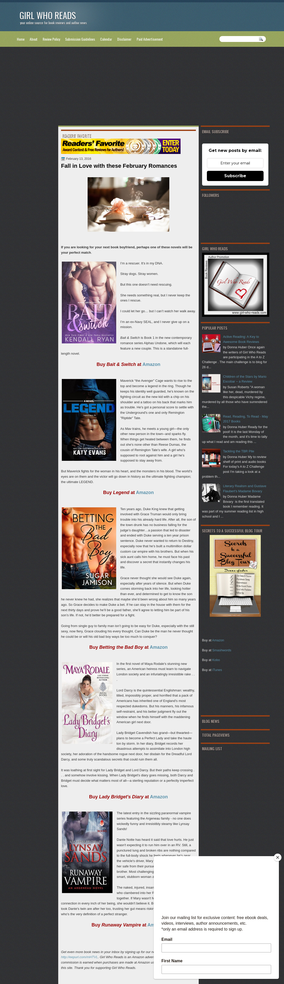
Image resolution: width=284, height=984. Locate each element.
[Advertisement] (142, 87)
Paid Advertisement (150, 39)
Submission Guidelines (80, 39)
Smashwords (221, 650)
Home (21, 39)
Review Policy (51, 39)
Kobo (216, 660)
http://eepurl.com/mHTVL (79, 957)
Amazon (218, 640)
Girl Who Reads (47, 15)
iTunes (217, 670)
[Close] (277, 857)
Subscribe (235, 175)
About (34, 39)
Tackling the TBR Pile (238, 451)
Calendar (106, 39)
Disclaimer (124, 39)
